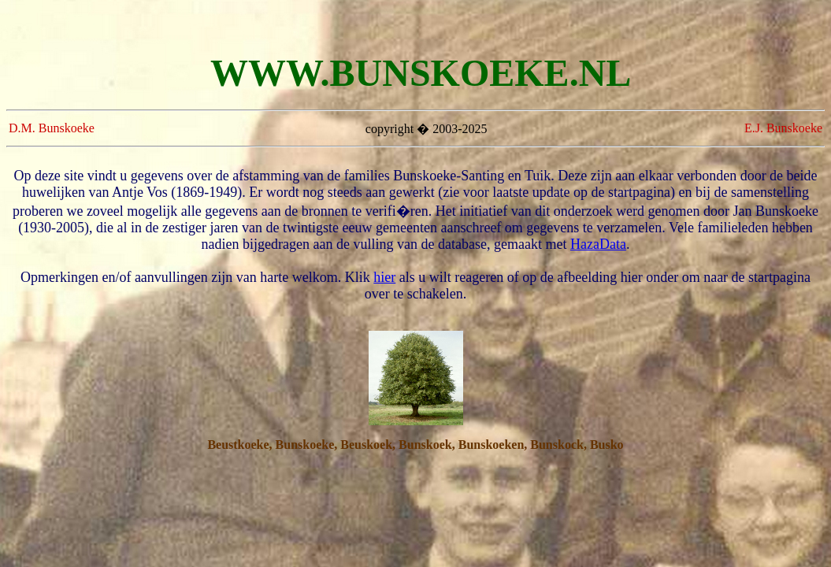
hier (384, 277)
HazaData (598, 244)
